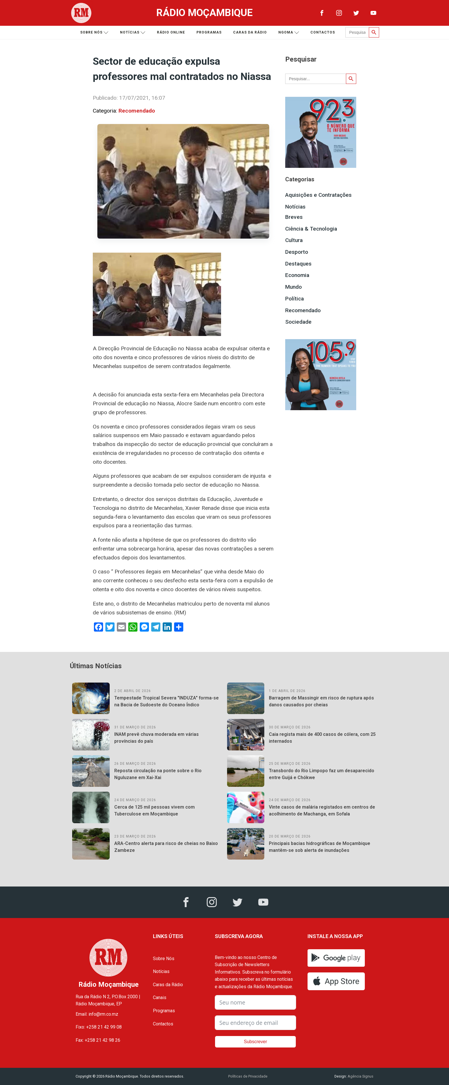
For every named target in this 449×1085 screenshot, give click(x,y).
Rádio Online (171, 32)
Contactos (322, 32)
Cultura (294, 240)
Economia (297, 275)
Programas (209, 32)
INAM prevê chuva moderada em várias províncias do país (156, 738)
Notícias (132, 32)
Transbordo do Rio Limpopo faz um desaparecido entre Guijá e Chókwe (321, 774)
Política (294, 298)
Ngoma (288, 32)
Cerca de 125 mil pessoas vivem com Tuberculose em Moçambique (154, 810)
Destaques (298, 263)
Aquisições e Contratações (318, 195)
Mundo (293, 287)
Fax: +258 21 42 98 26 (98, 1040)
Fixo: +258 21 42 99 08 (99, 1027)
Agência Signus (360, 1076)
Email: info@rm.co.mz (97, 1014)
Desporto (296, 252)
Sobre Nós (163, 958)
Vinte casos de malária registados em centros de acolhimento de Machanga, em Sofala (322, 810)
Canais (159, 997)
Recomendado (137, 110)
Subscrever (255, 1041)
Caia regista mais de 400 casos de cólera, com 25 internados (322, 738)
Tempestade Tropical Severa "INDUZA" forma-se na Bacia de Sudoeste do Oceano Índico (166, 701)
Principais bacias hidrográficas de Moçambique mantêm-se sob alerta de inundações (319, 847)
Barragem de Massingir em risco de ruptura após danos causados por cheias (321, 701)
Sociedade (298, 322)
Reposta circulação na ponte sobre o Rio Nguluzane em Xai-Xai (158, 774)
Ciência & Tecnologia (311, 228)
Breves (294, 217)
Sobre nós (94, 32)
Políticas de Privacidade (247, 1076)
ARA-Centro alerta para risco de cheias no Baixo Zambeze (166, 847)
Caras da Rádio (250, 32)
